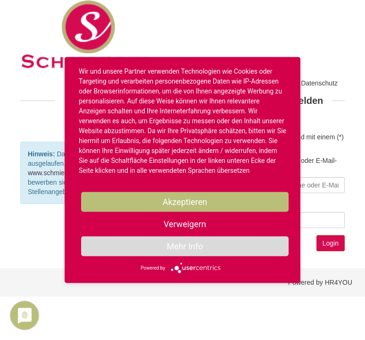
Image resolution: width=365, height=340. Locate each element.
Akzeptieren (185, 202)
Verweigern (185, 224)
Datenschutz (319, 83)
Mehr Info (184, 246)
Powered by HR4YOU (320, 282)
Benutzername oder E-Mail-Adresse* (296, 165)
